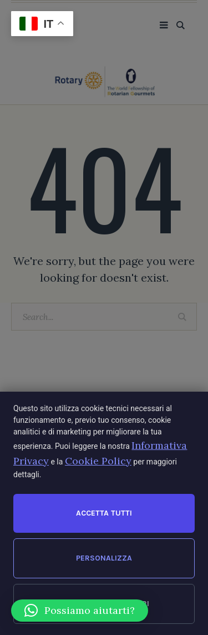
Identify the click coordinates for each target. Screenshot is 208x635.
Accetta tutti (104, 513)
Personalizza (104, 558)
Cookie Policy (98, 460)
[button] (79, 610)
